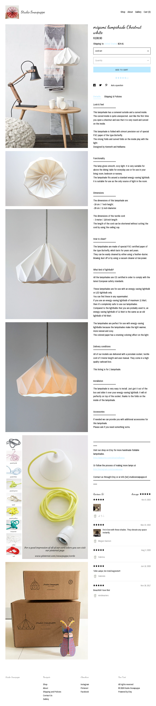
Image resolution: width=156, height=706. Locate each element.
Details (97, 96)
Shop (123, 12)
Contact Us (47, 695)
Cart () (147, 12)
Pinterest (84, 688)
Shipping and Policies (52, 691)
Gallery (138, 12)
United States (110, 43)
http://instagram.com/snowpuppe (108, 469)
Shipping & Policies (113, 96)
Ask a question (117, 85)
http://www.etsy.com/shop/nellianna (108, 457)
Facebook (85, 691)
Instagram (85, 684)
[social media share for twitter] (100, 85)
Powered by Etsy (125, 691)
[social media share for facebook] (94, 85)
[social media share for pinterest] (106, 85)
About (130, 12)
